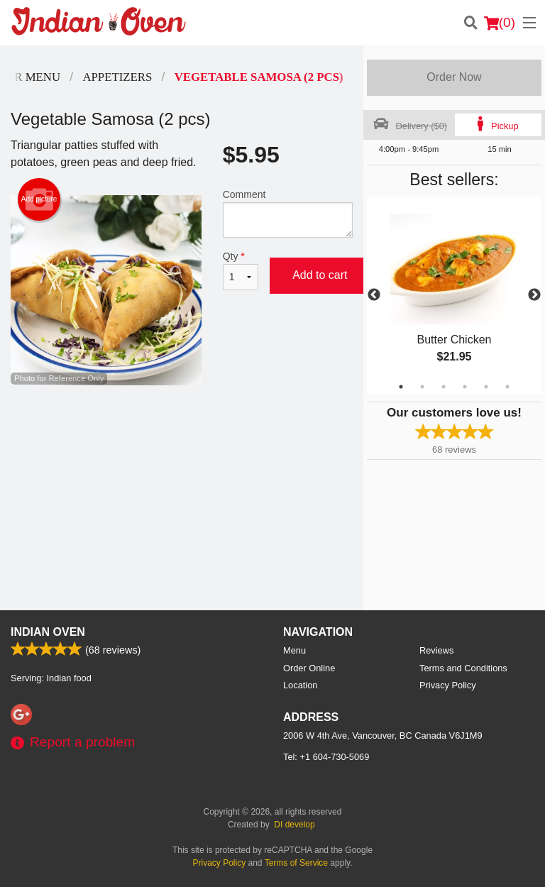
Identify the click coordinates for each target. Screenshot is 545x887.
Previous (374, 295)
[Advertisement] (182, 431)
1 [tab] (401, 387)
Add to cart (319, 275)
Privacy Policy (447, 685)
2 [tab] (422, 387)
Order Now (453, 77)
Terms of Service (296, 863)
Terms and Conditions (463, 668)
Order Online (309, 668)
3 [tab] (443, 387)
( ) (499, 22)
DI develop (294, 825)
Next (534, 295)
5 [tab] (486, 387)
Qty (240, 270)
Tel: (326, 756)
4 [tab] (465, 387)
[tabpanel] (454, 295)
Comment (288, 213)
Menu (294, 650)
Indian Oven (48, 632)
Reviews (436, 650)
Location (300, 685)
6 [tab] (507, 387)
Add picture (39, 199)
